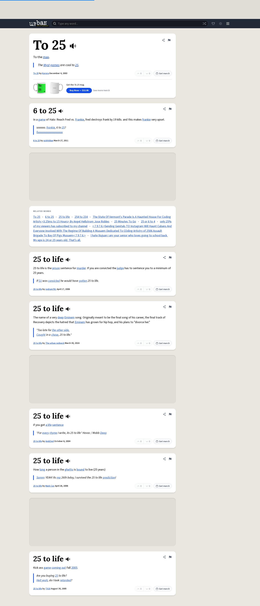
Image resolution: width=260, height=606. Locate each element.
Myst (46, 65)
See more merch (101, 90)
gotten (83, 281)
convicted (54, 281)
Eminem (69, 317)
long (42, 470)
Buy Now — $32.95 (79, 90)
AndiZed (49, 441)
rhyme (53, 433)
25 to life (64, 217)
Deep (103, 433)
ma (59, 478)
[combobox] (129, 23)
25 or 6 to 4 (148, 221)
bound (80, 470)
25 (76, 65)
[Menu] (228, 24)
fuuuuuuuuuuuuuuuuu (49, 132)
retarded (65, 580)
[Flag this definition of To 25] (169, 40)
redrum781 (50, 289)
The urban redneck (54, 343)
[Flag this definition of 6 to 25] (170, 109)
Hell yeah (42, 580)
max (46, 57)
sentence (58, 425)
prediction (109, 478)
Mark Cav (49, 486)
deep (61, 317)
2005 (74, 568)
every (45, 433)
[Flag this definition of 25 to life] (170, 257)
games (55, 65)
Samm (40, 478)
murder (81, 268)
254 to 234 (81, 217)
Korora (45, 73)
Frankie (79, 120)
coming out (59, 568)
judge (120, 268)
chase (54, 335)
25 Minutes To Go (125, 221)
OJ (40, 281)
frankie (146, 120)
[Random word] (204, 24)
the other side (60, 330)
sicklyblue (48, 140)
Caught (40, 335)
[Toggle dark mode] (221, 24)
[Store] (213, 24)
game (41, 120)
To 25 (36, 73)
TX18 (47, 588)
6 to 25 (36, 140)
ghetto (69, 470)
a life (49, 425)
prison (56, 268)
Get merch (163, 73)
